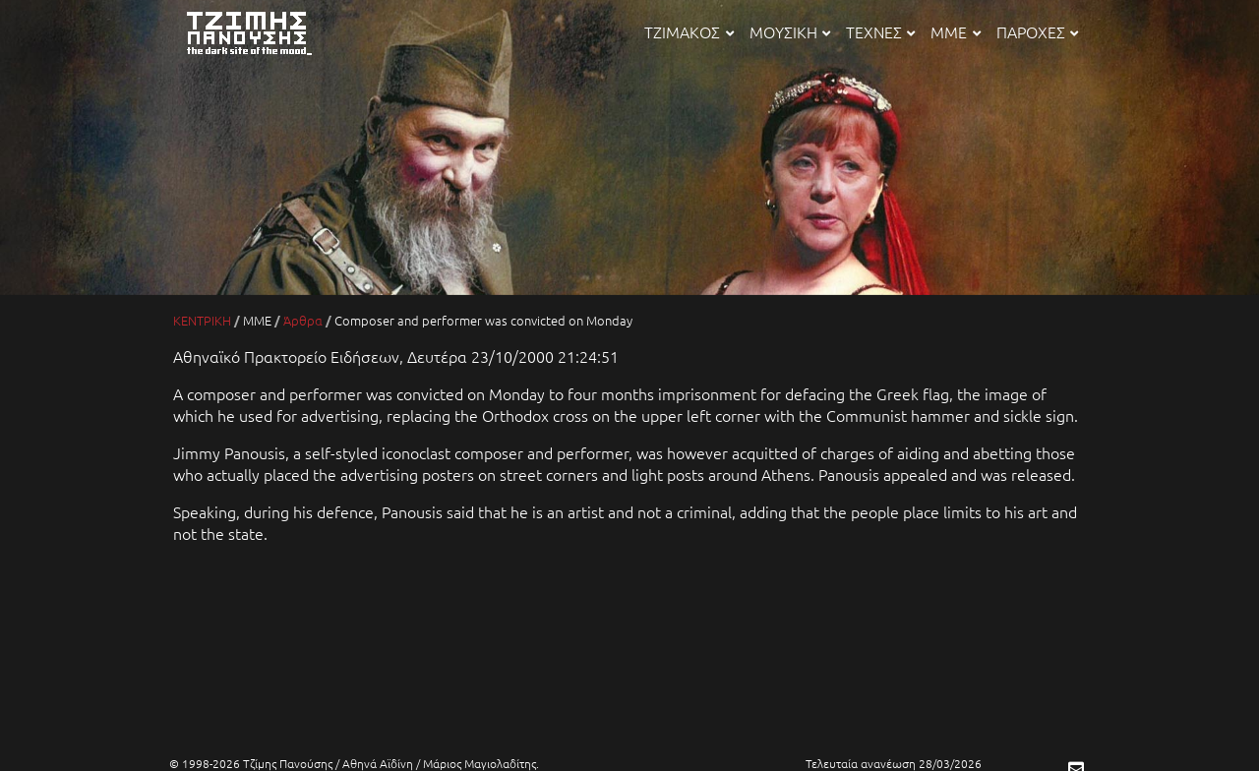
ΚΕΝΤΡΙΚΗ (202, 320)
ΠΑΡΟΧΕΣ (1037, 31)
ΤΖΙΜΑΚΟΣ (688, 31)
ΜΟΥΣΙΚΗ (789, 31)
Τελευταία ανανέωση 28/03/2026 (894, 763)
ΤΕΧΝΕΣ (880, 31)
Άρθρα (303, 320)
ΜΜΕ (955, 31)
